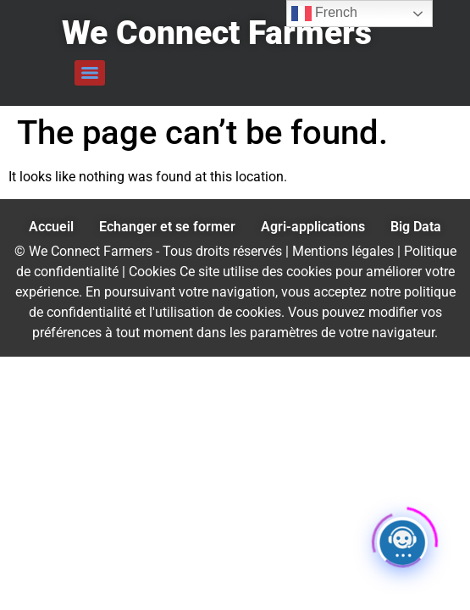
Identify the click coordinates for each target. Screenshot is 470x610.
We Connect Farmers (217, 33)
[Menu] (90, 73)
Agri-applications (313, 227)
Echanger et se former (167, 227)
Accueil (51, 227)
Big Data (415, 227)
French (324, 13)
